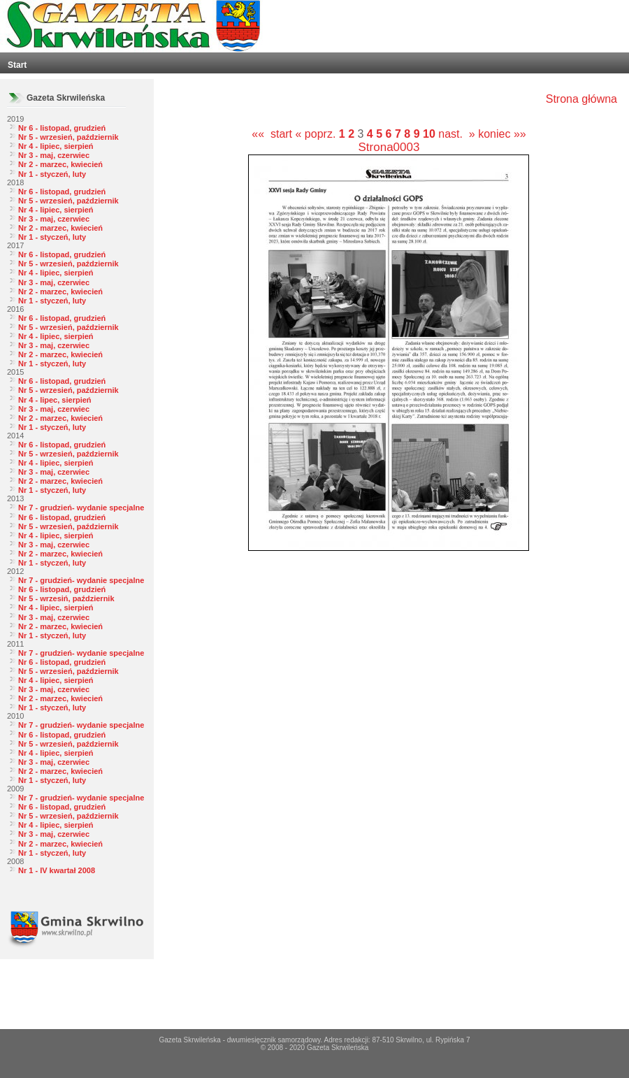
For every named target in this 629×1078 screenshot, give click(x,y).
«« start (272, 134)
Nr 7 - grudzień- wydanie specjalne (81, 507)
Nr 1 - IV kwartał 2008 (56, 870)
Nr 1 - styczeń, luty (52, 174)
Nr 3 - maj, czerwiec (53, 155)
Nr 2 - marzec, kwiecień (60, 164)
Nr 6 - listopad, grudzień (62, 128)
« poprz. (317, 134)
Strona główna (581, 99)
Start (17, 65)
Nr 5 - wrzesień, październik (68, 137)
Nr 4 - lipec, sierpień (55, 400)
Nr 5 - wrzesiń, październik (66, 598)
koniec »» (502, 134)
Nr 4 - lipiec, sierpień (56, 146)
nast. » (456, 134)
